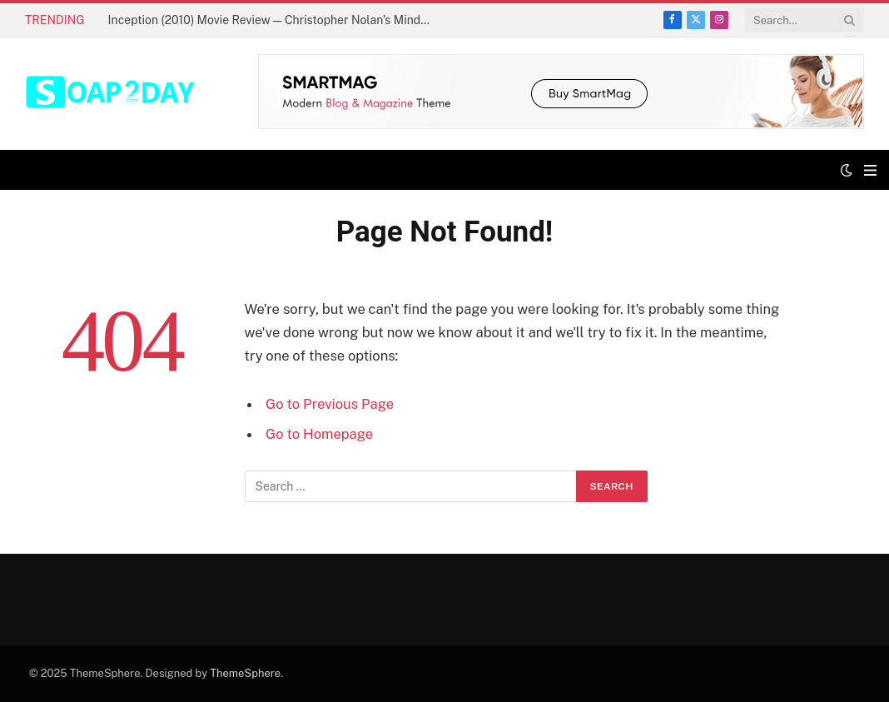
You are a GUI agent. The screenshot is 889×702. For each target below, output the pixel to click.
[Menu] (870, 170)
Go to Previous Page (330, 404)
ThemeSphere (245, 673)
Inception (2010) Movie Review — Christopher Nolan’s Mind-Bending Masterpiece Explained (274, 20)
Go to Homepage (319, 434)
